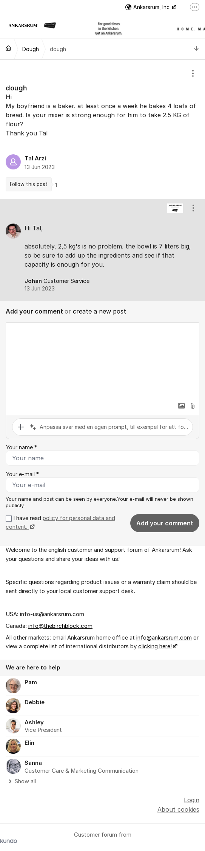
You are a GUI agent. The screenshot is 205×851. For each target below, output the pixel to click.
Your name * (21, 447)
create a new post (99, 311)
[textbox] (102, 360)
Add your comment (164, 523)
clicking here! (155, 646)
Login (191, 800)
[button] (181, 405)
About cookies (178, 809)
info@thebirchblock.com (60, 626)
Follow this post (29, 184)
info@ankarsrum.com (164, 637)
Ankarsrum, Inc (148, 7)
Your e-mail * (22, 474)
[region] (102, 129)
